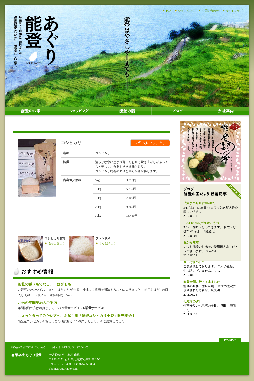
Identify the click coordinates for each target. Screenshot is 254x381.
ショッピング (186, 10)
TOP (168, 10)
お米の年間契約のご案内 (37, 303)
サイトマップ (234, 10)
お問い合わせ (210, 10)
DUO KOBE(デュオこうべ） (202, 223)
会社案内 (224, 112)
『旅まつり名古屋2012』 (200, 203)
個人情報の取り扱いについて (70, 347)
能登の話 (127, 112)
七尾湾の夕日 (192, 301)
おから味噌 (191, 242)
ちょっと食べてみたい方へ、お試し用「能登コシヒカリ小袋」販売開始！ (76, 316)
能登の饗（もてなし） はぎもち (44, 284)
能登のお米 (29, 112)
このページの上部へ (230, 340)
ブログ (175, 112)
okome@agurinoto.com (63, 368)
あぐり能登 (36, 41)
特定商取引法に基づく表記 (28, 347)
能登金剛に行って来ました (201, 282)
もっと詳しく (56, 243)
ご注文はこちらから (150, 142)
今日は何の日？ (194, 262)
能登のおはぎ (210, 151)
